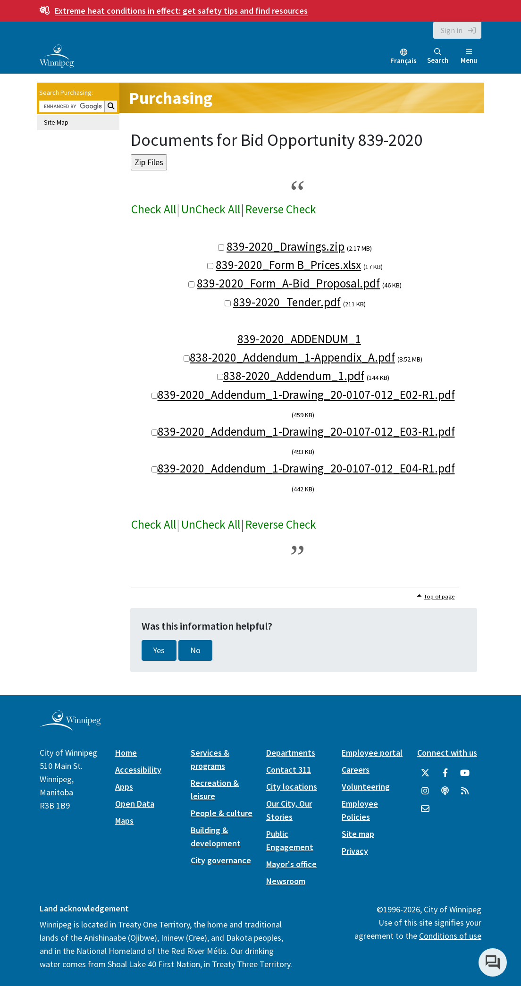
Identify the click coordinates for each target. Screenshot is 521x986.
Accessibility (138, 769)
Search (437, 56)
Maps (124, 820)
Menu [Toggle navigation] (469, 56)
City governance (221, 860)
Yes (159, 650)
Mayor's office (291, 864)
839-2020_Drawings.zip (286, 246)
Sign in (451, 30)
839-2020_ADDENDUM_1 (299, 338)
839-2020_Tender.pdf (287, 302)
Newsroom (285, 881)
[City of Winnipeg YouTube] (465, 773)
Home (126, 752)
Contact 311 (288, 769)
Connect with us (447, 752)
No (195, 650)
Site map (358, 833)
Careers (356, 769)
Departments (290, 752)
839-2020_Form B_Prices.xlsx (288, 264)
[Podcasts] (445, 791)
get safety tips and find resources (181, 10)
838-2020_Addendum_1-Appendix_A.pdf (292, 357)
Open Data (134, 803)
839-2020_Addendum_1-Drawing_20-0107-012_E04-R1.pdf (306, 468)
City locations (291, 786)
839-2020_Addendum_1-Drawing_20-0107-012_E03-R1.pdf (306, 431)
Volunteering (366, 786)
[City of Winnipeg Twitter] (425, 773)
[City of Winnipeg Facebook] (445, 773)
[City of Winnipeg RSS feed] (465, 791)
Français (403, 60)
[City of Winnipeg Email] (425, 809)
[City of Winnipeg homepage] (70, 727)
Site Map (56, 122)
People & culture (221, 813)
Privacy (355, 850)
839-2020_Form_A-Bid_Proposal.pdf (288, 283)
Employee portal (372, 752)
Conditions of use (450, 935)
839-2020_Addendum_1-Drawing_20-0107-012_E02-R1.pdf (306, 394)
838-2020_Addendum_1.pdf (293, 375)
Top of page (439, 596)
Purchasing (170, 98)
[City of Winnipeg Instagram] (425, 791)
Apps (124, 786)
